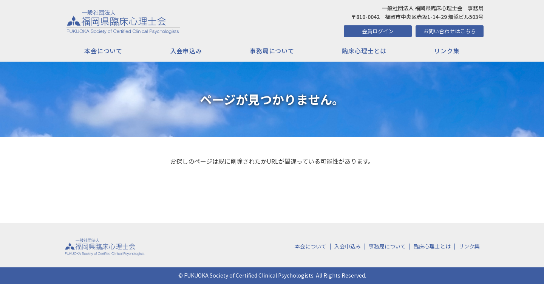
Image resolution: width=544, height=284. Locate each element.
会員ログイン (378, 31)
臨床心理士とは (364, 50)
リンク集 (446, 50)
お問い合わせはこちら (449, 31)
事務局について (272, 50)
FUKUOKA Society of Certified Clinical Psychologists (249, 275)
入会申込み (186, 50)
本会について (103, 50)
